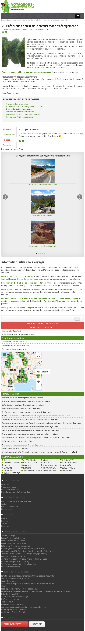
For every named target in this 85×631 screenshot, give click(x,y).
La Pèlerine (8, 468)
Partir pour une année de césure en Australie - (21, 408)
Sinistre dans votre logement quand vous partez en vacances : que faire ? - (30, 427)
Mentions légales (7, 509)
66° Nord (7, 460)
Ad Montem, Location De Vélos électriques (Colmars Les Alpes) (24, 558)
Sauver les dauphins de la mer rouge (14, 596)
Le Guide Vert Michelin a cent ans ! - (17, 441)
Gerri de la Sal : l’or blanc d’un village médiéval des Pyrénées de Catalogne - (30, 430)
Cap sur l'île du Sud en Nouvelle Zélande (42, 184)
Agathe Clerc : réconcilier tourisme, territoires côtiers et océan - (26, 401)
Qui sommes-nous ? (8, 487)
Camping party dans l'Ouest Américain (42, 246)
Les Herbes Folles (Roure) (10, 566)
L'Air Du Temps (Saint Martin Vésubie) (14, 543)
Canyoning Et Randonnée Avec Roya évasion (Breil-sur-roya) (23, 548)
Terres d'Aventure (49, 470)
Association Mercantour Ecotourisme (15, 578)
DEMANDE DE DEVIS (12, 624)
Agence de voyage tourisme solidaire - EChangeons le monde (23, 607)
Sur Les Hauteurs (68, 468)
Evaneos (7, 465)
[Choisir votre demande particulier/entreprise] (26, 624)
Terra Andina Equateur (31, 470)
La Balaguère (67, 465)
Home (3, 20)
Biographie (7, 129)
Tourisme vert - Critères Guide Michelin (20, 111)
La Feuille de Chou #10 (9, 594)
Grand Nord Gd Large (51, 465)
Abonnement (8, 145)
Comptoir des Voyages (12, 463)
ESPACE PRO (36, 624)
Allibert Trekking (29, 460)
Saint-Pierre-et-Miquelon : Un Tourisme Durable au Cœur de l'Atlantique (27, 583)
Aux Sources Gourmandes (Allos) (13, 556)
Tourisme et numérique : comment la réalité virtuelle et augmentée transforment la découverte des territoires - (41, 423)
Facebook (4, 521)
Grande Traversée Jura (9, 581)
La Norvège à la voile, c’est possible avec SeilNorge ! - (23, 405)
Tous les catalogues (8, 535)
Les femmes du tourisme (10, 599)
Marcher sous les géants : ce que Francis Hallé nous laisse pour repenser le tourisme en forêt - (36, 416)
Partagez (6, 139)
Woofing (4, 586)
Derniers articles (9, 134)
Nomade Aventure (49, 468)
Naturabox (27, 468)
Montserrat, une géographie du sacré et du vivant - (22, 445)
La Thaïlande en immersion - (15, 448)
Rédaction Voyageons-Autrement (16, 29)
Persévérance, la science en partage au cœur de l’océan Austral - (26, 412)
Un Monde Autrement (12, 473)
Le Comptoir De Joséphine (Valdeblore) (15, 546)
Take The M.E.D (7, 601)
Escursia (46, 463)
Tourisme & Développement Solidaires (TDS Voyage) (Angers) (24, 553)
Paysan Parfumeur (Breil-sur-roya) (14, 538)
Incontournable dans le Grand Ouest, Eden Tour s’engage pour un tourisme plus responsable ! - (36, 437)
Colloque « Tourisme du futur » (12, 604)
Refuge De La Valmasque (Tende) (13, 540)
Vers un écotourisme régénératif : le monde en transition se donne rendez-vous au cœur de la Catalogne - (39, 452)
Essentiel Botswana (69, 463)
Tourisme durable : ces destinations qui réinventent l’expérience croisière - (30, 419)
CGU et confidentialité (9, 506)
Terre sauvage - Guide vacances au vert (20, 117)
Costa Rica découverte (31, 463)
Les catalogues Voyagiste (12, 457)
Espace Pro (5, 484)
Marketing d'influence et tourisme (13, 609)
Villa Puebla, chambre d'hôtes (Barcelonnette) (18, 564)
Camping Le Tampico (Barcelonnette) (15, 561)
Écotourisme (12, 20)
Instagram (5, 526)
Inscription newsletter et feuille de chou (16, 501)
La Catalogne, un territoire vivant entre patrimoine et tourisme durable (27, 575)
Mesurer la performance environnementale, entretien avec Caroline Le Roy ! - (30, 434)
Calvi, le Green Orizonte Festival (13, 612)
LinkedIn (4, 518)
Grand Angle (28, 465)
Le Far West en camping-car (42, 215)
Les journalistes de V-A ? (10, 489)
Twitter (4, 523)
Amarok (45, 460)
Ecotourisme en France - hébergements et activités (25, 106)
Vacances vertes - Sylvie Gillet (29, 20)
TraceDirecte (67, 470)
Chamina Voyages (68, 460)
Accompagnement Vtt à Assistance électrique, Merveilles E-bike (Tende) (28, 551)
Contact (4, 504)
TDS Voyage (8, 470)
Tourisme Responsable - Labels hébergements (23, 114)
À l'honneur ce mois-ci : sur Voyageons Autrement (22, 397)
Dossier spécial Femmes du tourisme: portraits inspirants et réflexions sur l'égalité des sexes (35, 591)
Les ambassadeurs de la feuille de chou (15, 492)
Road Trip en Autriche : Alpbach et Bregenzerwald (19, 588)
